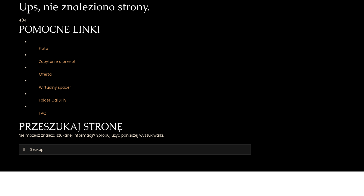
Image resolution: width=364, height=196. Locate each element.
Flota (43, 48)
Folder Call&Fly (52, 100)
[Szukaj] (24, 149)
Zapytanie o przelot (57, 61)
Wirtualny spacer (55, 87)
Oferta (45, 74)
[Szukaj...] (135, 149)
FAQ (43, 113)
